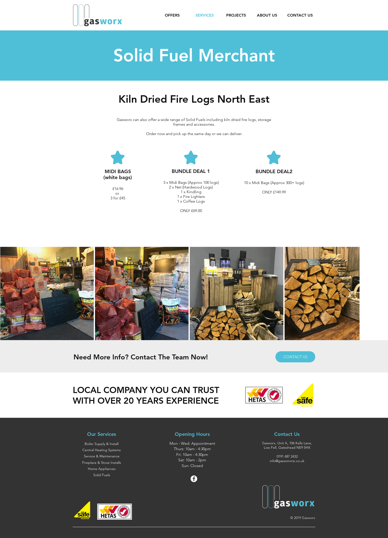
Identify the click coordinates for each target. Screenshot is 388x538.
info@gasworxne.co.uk (287, 461)
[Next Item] (350, 293)
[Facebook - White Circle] (194, 478)
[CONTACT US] (295, 356)
